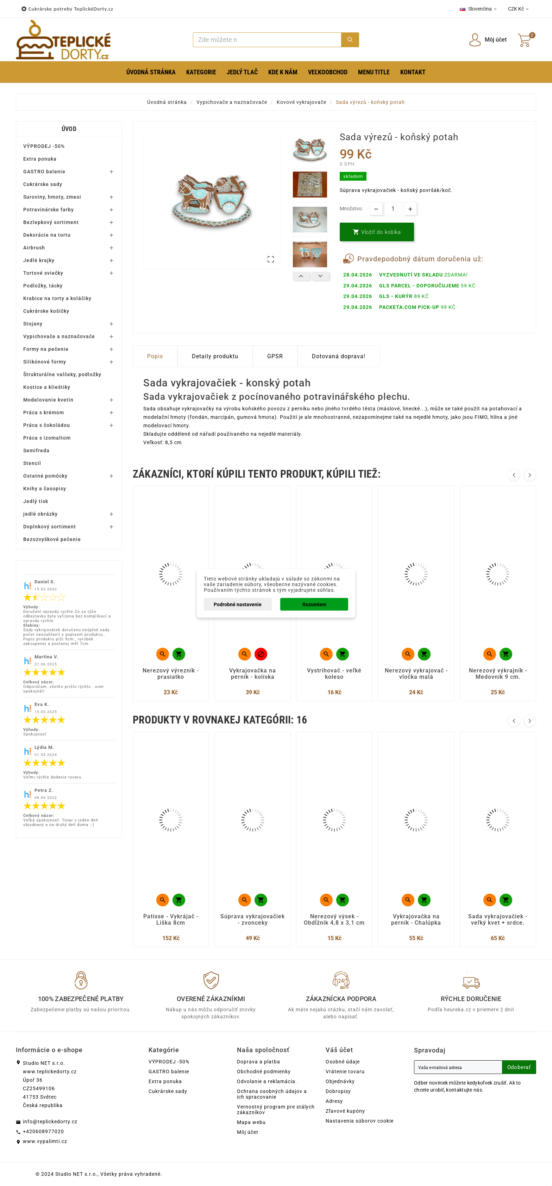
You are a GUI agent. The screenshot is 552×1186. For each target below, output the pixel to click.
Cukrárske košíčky (46, 311)
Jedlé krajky (39, 260)
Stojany (33, 324)
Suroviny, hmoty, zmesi (52, 197)
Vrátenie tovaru (345, 1071)
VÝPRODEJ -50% (44, 146)
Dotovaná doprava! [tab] (338, 356)
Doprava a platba (258, 1061)
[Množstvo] (393, 208)
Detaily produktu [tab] (215, 356)
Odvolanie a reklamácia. (267, 1081)
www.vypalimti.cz (45, 1141)
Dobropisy (338, 1091)
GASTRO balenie (44, 171)
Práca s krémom (43, 412)
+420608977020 (43, 1131)
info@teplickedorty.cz (50, 1121)
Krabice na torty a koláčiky (57, 298)
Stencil (32, 463)
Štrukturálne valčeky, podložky (62, 374)
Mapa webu (251, 1122)
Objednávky (340, 1081)
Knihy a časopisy (44, 488)
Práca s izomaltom (47, 438)
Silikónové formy (44, 362)
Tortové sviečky (43, 273)
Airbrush (34, 247)
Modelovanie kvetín (48, 400)
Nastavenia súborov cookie (360, 1121)
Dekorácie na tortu (47, 235)
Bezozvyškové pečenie (52, 539)
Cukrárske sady (42, 184)
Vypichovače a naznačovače (59, 336)
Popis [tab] (155, 356)
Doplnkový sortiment (49, 526)
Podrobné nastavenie (238, 604)
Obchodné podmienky (264, 1071)
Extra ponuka (40, 159)
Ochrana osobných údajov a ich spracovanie (272, 1094)
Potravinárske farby (48, 209)
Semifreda (36, 450)
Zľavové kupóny (345, 1111)
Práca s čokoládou (46, 425)
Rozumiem (314, 604)
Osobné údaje (343, 1061)
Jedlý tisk (35, 501)
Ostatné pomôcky (45, 476)
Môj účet (247, 1132)
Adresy (334, 1101)
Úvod (69, 128)
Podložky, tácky (43, 285)
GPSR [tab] (275, 356)
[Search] (267, 40)
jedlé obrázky (40, 514)
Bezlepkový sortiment (51, 222)
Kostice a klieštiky (46, 387)
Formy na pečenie (46, 349)
